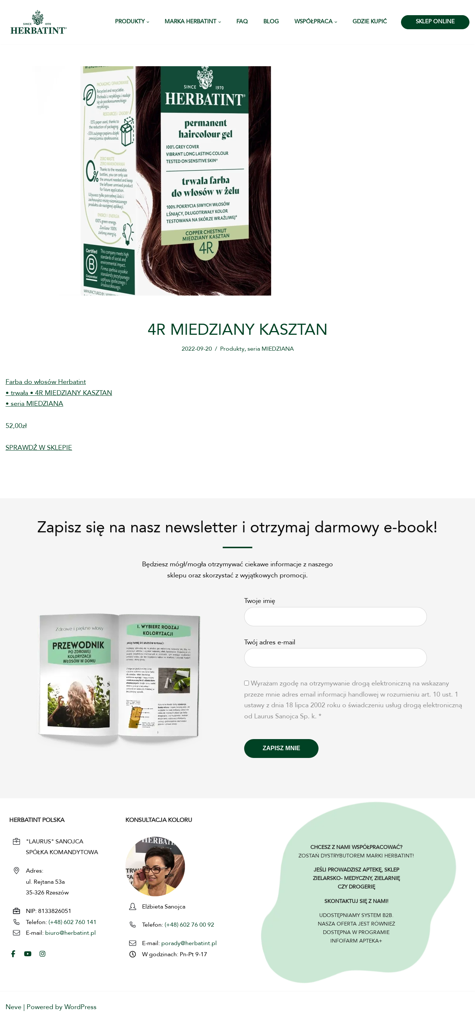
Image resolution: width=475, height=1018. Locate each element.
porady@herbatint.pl (189, 944)
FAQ (242, 22)
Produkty (232, 349)
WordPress (80, 1007)
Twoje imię (335, 610)
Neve (13, 1007)
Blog (271, 22)
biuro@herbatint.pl (70, 934)
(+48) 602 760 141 (72, 923)
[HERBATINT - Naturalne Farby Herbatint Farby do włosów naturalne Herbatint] (39, 22)
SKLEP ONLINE (435, 22)
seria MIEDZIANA (270, 349)
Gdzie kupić (370, 22)
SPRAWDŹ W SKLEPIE (39, 448)
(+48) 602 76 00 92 (188, 926)
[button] (147, 22)
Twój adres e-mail (335, 651)
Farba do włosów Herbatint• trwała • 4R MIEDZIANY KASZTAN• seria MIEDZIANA (59, 393)
